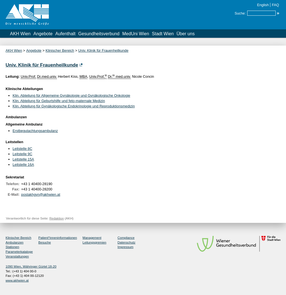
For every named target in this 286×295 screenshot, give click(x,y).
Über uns (186, 33)
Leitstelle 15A (23, 159)
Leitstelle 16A (23, 164)
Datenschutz (126, 242)
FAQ (275, 5)
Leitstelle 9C (22, 154)
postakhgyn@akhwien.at (40, 194)
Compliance (126, 237)
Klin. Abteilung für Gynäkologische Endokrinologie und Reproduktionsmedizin (74, 106)
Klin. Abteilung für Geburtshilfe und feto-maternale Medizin (59, 101)
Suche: (240, 13)
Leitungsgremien (94, 242)
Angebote (43, 33)
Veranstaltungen (17, 256)
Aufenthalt (65, 33)
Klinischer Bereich (60, 50)
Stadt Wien (163, 33)
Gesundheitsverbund (99, 33)
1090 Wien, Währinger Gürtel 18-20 (31, 266)
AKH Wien (20, 33)
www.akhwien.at (17, 280)
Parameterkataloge (19, 251)
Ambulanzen (14, 242)
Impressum (126, 247)
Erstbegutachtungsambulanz (35, 131)
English (263, 5)
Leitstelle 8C (22, 149)
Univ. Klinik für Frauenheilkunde (103, 50)
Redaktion (56, 218)
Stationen (12, 247)
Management (92, 237)
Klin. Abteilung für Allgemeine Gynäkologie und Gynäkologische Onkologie (71, 95)
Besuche (44, 242)
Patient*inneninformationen (57, 237)
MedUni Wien (135, 33)
